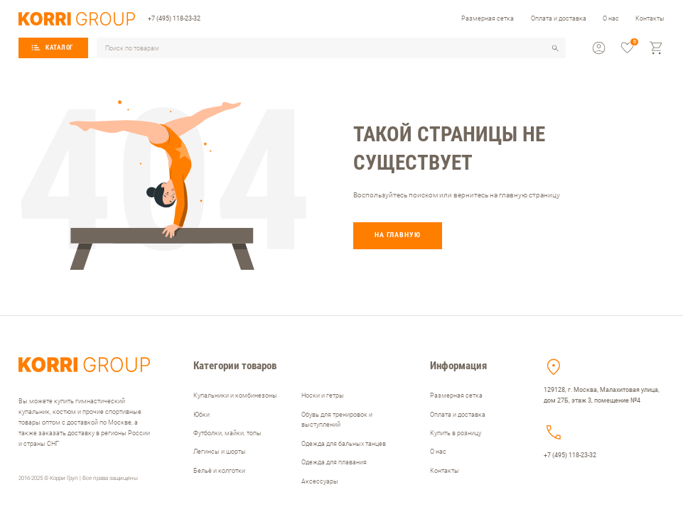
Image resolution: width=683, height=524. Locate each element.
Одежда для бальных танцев (343, 443)
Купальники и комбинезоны (235, 395)
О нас (611, 18)
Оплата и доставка (558, 18)
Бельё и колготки (219, 470)
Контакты (650, 18)
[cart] (656, 48)
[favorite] (627, 48)
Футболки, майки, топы (227, 433)
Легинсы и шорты (219, 451)
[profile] (599, 48)
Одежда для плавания (334, 462)
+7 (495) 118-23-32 (174, 18)
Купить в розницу (455, 433)
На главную (398, 234)
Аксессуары (319, 481)
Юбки (201, 414)
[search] (555, 48)
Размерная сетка (487, 18)
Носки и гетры (322, 395)
